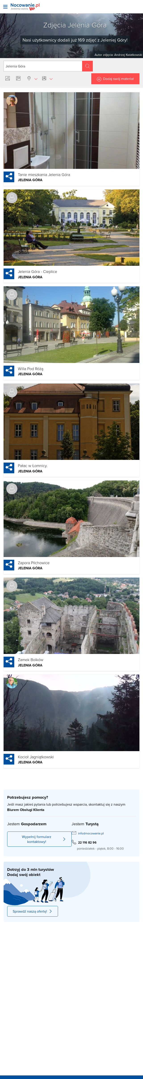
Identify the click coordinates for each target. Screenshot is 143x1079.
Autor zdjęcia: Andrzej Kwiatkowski (118, 54)
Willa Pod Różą (30, 368)
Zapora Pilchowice (34, 562)
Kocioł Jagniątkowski (36, 756)
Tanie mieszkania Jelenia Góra (44, 174)
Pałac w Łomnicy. (33, 465)
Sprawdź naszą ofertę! (32, 911)
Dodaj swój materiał (118, 78)
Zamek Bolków (30, 659)
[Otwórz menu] (5, 6)
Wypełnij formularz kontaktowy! (44, 839)
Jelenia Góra (30, 179)
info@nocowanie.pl (91, 833)
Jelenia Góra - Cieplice (37, 271)
